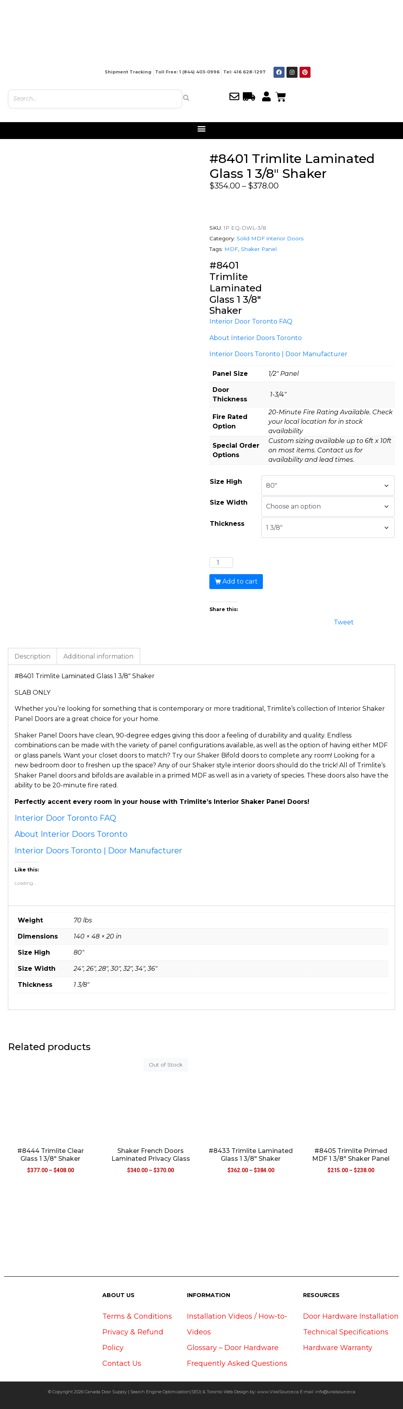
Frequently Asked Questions (237, 1363)
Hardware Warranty (337, 1347)
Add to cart (240, 581)
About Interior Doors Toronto (255, 338)
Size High (226, 481)
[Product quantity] (221, 562)
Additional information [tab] (98, 656)
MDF (231, 249)
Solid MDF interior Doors (270, 238)
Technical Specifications (345, 1332)
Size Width (229, 502)
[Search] (186, 98)
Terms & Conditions (137, 1316)
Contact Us (121, 1363)
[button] (201, 128)
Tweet (344, 621)
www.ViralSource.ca (278, 1391)
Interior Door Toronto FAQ (250, 321)
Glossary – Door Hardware (233, 1347)
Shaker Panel (259, 249)
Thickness (227, 523)
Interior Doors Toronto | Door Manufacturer (278, 354)
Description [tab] (32, 656)
